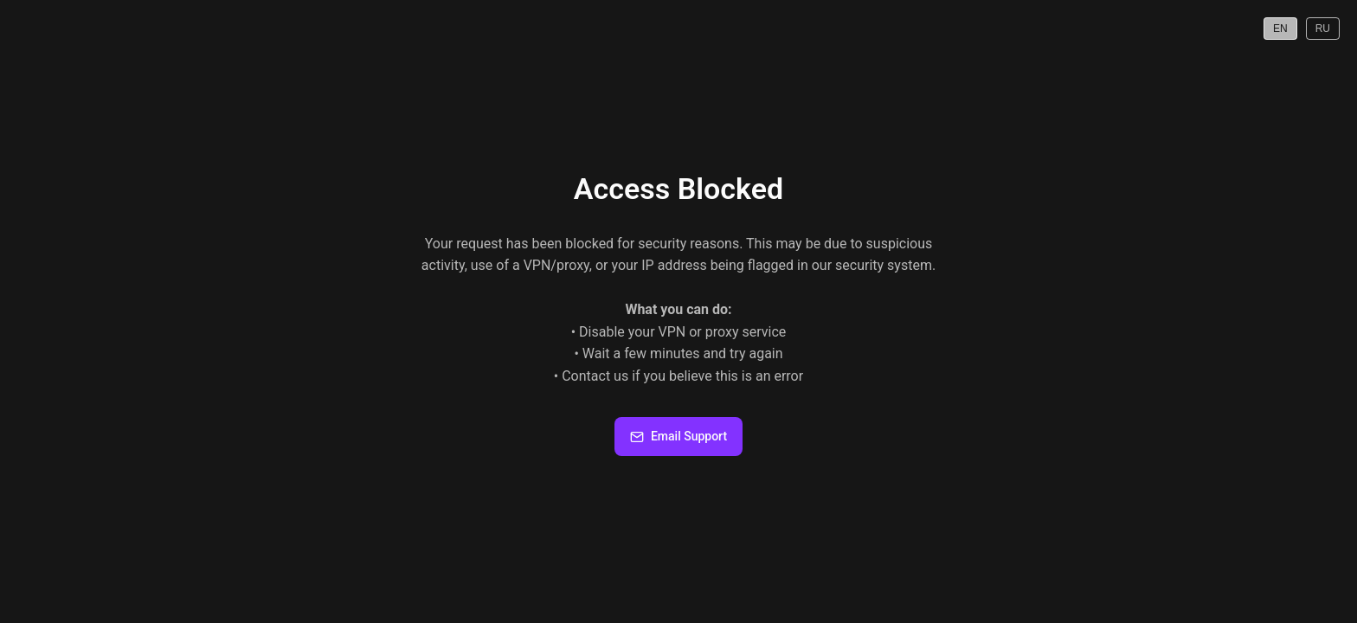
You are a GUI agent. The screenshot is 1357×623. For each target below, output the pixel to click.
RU (1322, 28)
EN (1280, 28)
